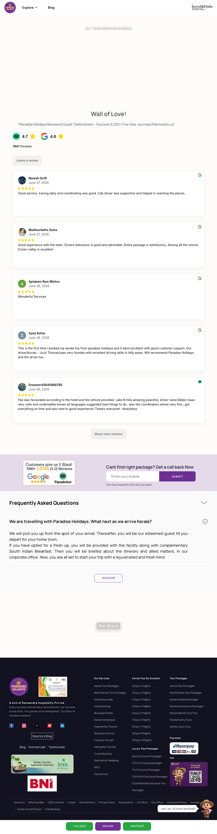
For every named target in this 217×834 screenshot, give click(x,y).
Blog (51, 7)
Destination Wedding (106, 760)
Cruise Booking (102, 753)
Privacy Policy (107, 802)
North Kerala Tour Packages (110, 692)
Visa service (101, 774)
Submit (177, 476)
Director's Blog (42, 736)
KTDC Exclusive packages (147, 763)
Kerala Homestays (104, 720)
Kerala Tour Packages (106, 686)
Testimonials (57, 747)
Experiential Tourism (106, 726)
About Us (19, 802)
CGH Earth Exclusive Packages (149, 776)
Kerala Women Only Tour (184, 713)
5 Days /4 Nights (141, 706)
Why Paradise (36, 802)
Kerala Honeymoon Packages (186, 706)
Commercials (37, 747)
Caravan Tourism (104, 740)
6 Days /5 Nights (141, 713)
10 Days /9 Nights (142, 740)
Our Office (157, 802)
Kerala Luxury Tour (180, 726)
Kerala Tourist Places (29, 809)
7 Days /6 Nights (141, 720)
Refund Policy (87, 802)
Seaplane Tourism (104, 733)
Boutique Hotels (103, 713)
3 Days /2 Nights (141, 692)
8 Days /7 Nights (141, 726)
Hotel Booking (102, 706)
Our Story (142, 802)
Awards (195, 802)
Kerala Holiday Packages (184, 699)
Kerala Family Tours (181, 720)
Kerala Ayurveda (103, 699)
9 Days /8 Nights (141, 733)
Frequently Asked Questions (44, 502)
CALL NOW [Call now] (79, 826)
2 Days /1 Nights (141, 686)
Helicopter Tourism (105, 747)
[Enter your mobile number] (132, 476)
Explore (29, 7)
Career (72, 802)
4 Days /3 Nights (141, 699)
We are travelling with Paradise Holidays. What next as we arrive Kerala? (108, 521)
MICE (97, 767)
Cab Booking (52, 809)
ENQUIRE (108, 826)
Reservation (126, 802)
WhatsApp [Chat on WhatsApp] (137, 826)
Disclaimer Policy (177, 802)
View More (108, 578)
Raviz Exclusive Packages (147, 756)
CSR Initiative (56, 802)
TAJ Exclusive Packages (146, 770)
